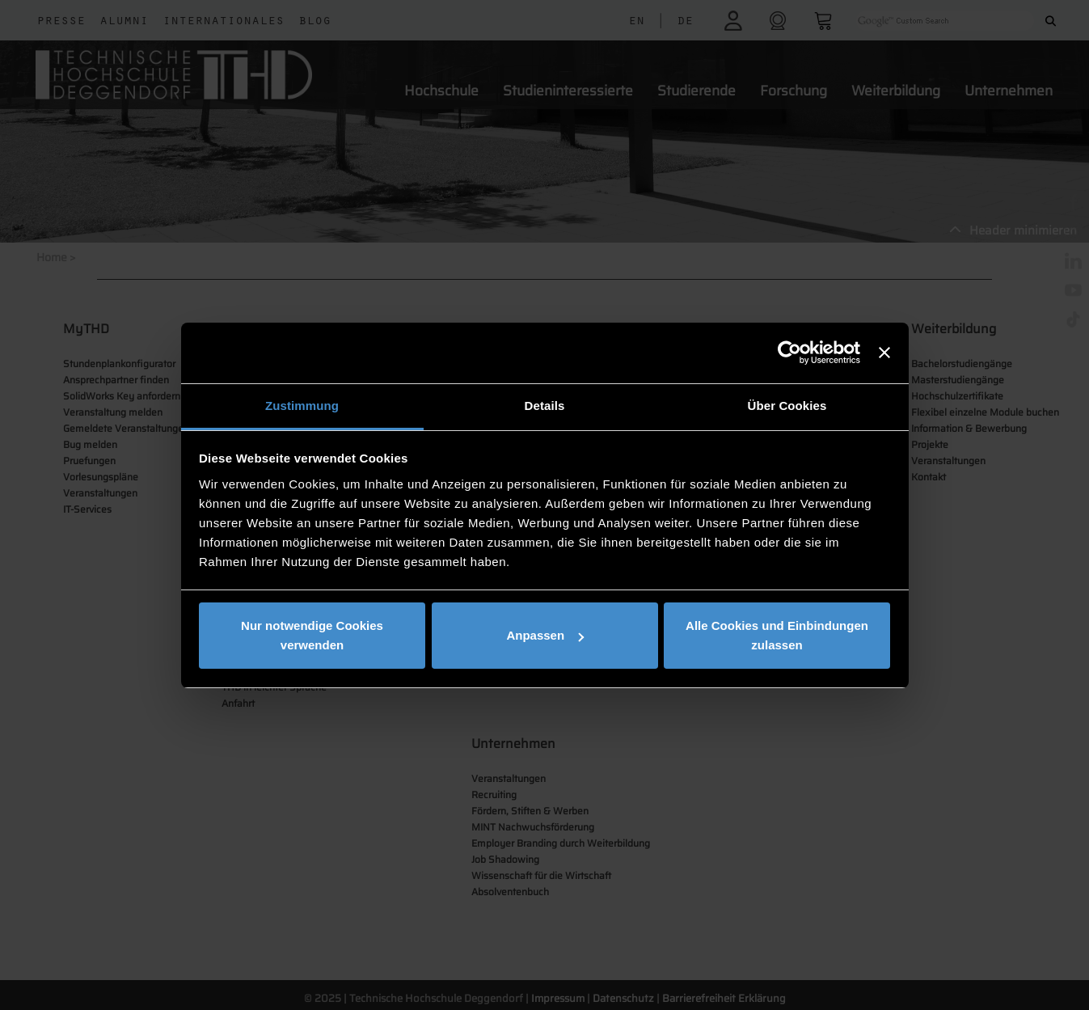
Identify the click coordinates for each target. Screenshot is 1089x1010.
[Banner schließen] (884, 352)
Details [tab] (545, 405)
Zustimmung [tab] (302, 405)
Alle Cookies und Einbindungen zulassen (777, 635)
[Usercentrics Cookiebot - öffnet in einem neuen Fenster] (789, 352)
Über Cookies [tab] (787, 405)
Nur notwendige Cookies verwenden (312, 635)
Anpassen (545, 635)
